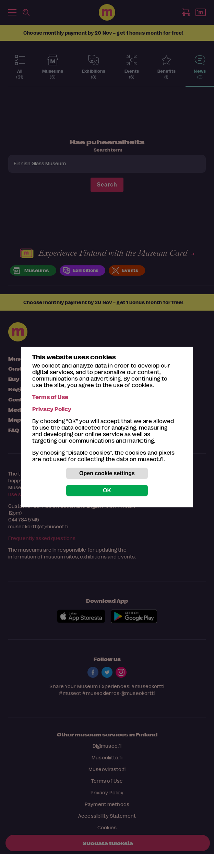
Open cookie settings (107, 473)
